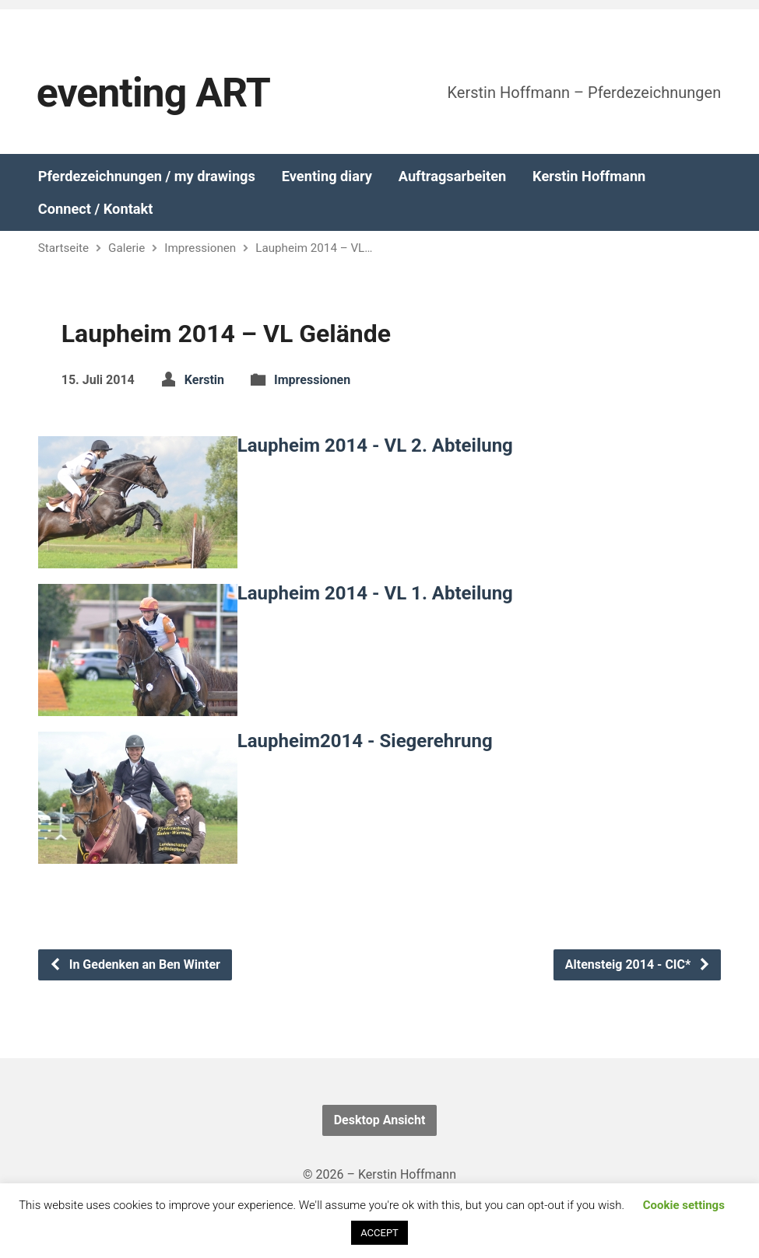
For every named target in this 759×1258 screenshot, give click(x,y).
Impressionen (200, 248)
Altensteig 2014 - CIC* (638, 964)
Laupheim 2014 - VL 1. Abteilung (375, 593)
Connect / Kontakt (95, 209)
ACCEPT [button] (379, 1233)
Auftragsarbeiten (453, 176)
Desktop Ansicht (380, 1120)
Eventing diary (327, 176)
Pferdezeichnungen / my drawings (146, 176)
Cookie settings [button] (684, 1205)
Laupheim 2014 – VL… (313, 248)
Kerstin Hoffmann (588, 176)
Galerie (126, 248)
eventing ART (153, 93)
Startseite (63, 248)
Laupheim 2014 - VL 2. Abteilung (375, 445)
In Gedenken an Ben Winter (134, 964)
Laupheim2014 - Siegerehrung (365, 741)
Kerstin (204, 379)
